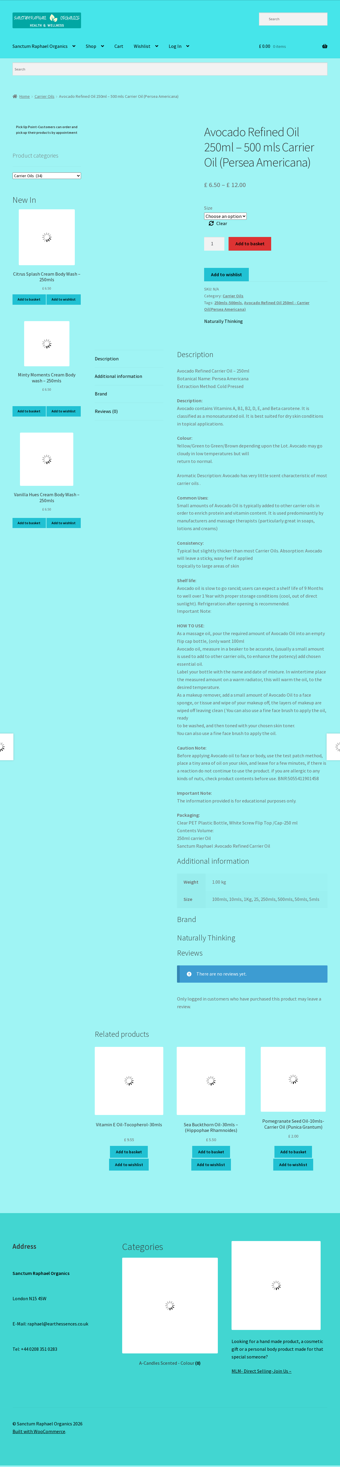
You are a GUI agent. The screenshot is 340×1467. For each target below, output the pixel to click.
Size (208, 208)
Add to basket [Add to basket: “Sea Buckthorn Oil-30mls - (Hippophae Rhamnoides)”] (211, 1152)
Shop (91, 46)
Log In (175, 46)
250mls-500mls (228, 302)
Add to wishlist (226, 274)
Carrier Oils (45, 96)
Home (24, 96)
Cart (118, 46)
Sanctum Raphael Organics (40, 46)
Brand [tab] (101, 394)
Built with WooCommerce (39, 1431)
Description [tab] (107, 359)
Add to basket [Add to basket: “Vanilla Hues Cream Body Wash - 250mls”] (29, 523)
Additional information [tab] (118, 376)
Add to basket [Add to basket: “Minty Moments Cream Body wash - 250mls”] (29, 411)
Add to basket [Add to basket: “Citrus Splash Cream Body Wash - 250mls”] (29, 299)
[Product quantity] (214, 244)
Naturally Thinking (223, 321)
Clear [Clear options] (221, 223)
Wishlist (142, 46)
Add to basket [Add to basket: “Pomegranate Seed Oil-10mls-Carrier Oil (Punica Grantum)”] (293, 1152)
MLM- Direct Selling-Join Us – (261, 1371)
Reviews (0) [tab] (106, 411)
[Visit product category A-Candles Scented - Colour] (170, 1312)
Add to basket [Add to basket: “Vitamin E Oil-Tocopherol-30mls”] (129, 1152)
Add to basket (250, 243)
